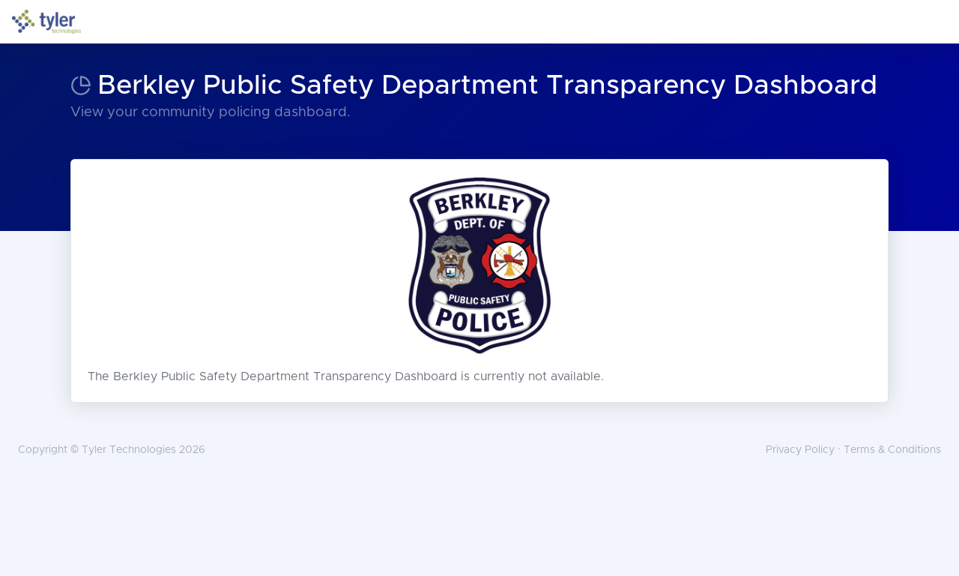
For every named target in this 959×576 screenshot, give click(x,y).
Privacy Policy (800, 450)
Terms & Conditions (892, 450)
